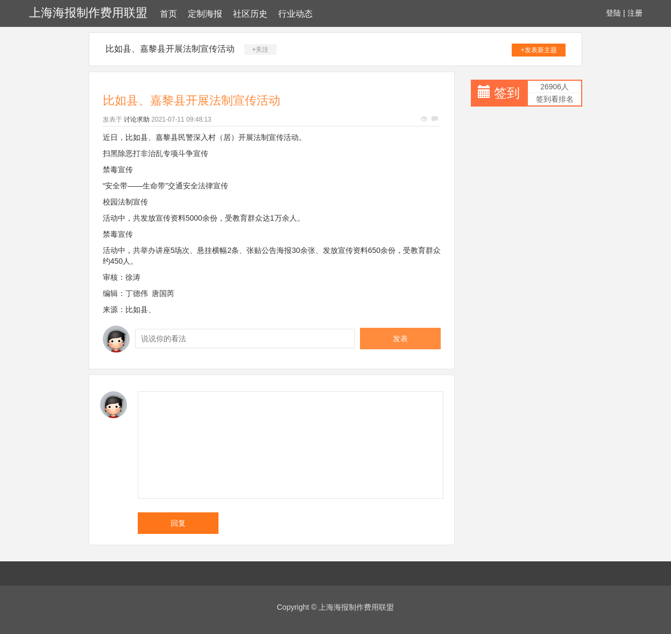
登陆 (613, 13)
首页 (168, 13)
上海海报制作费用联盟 (88, 12)
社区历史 (250, 13)
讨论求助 (137, 119)
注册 (634, 13)
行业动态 (295, 13)
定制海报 (205, 13)
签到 (507, 93)
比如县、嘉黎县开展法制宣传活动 (170, 48)
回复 (178, 523)
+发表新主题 (539, 50)
